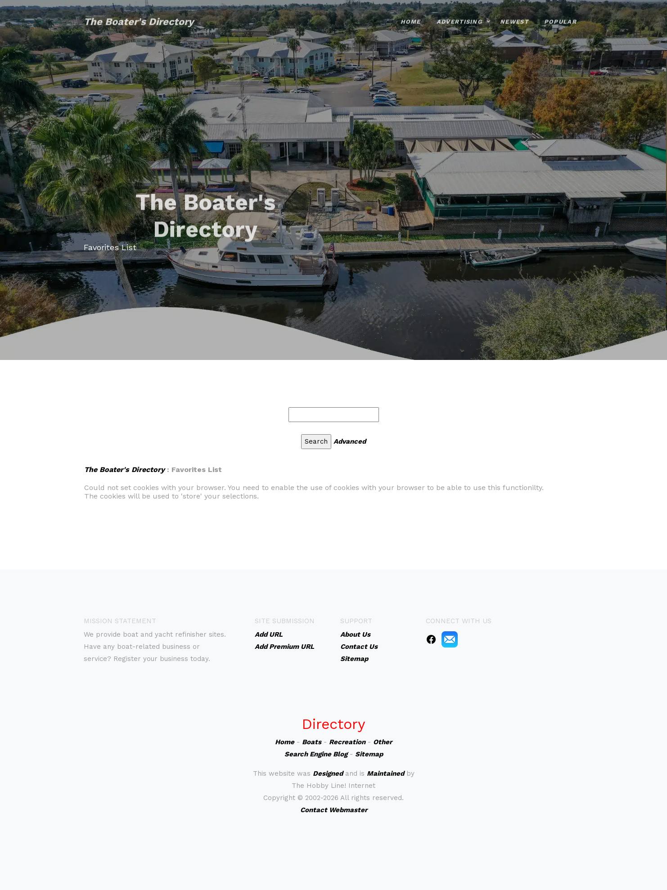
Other (382, 742)
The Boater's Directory (139, 14)
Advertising (459, 14)
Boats (311, 742)
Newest (514, 14)
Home (411, 14)
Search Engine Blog (315, 754)
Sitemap (369, 754)
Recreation (347, 742)
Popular (560, 14)
